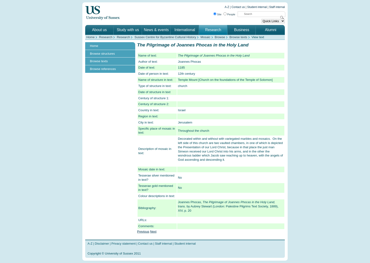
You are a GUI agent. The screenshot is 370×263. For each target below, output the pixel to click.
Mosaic (205, 37)
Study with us (128, 30)
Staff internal (277, 7)
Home (90, 37)
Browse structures (102, 53)
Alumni (270, 30)
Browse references (103, 69)
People (231, 14)
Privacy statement (123, 243)
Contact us (238, 7)
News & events (156, 30)
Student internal (257, 7)
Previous (143, 231)
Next (153, 231)
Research (213, 30)
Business (241, 30)
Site (219, 14)
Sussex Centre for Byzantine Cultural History (165, 37)
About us (99, 30)
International (184, 30)
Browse (220, 37)
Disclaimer (102, 243)
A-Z (227, 7)
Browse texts (238, 37)
